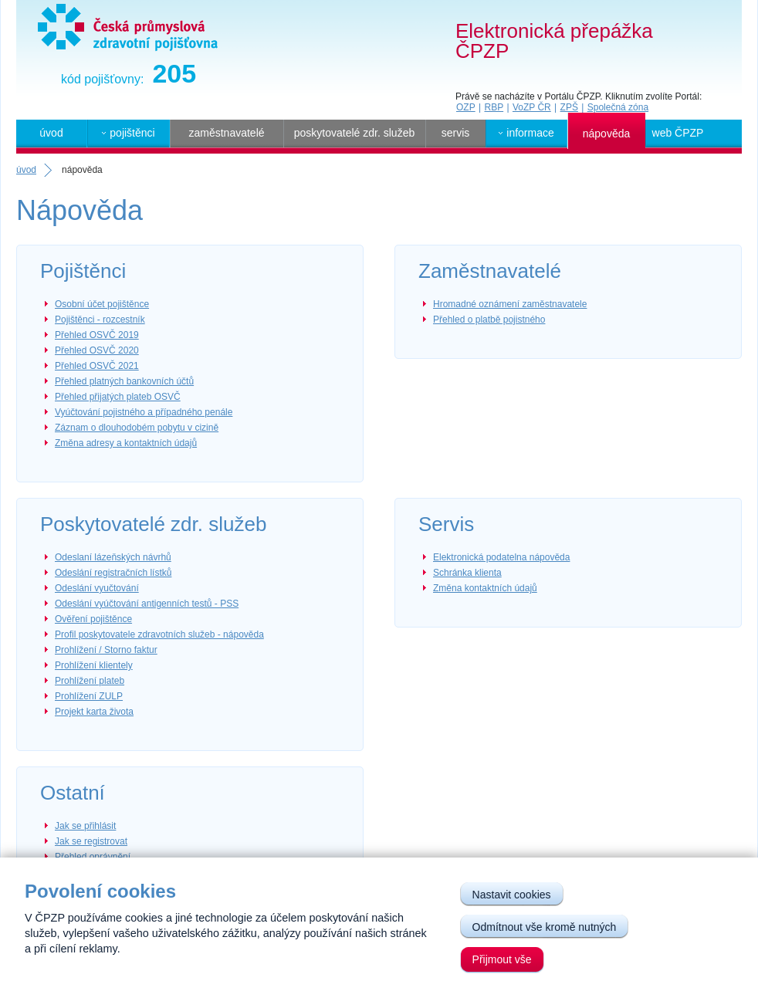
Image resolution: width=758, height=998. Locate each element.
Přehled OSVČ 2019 (97, 335)
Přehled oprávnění (92, 856)
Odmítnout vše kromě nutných (544, 927)
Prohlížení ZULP (89, 696)
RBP (493, 107)
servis (456, 133)
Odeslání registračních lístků (113, 572)
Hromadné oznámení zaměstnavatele (510, 304)
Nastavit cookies (511, 894)
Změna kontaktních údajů (485, 588)
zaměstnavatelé (226, 133)
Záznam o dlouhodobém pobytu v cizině (136, 427)
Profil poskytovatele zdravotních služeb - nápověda (159, 634)
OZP (465, 107)
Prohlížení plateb (89, 680)
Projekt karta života (94, 711)
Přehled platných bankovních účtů (124, 381)
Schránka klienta (467, 572)
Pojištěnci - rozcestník (100, 319)
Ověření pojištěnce (93, 619)
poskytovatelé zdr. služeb (354, 133)
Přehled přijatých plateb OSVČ (118, 396)
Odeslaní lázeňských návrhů (113, 557)
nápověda (607, 133)
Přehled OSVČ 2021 (97, 365)
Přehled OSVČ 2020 (97, 350)
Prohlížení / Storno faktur (106, 649)
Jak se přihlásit (85, 825)
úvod (51, 133)
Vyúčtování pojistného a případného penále (143, 412)
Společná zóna (617, 107)
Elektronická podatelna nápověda (501, 557)
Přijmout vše (502, 959)
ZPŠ (569, 107)
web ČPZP (678, 133)
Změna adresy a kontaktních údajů (126, 443)
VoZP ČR (532, 107)
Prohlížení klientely (94, 665)
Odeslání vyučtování (97, 588)
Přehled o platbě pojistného (489, 319)
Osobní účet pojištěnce (102, 304)
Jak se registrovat (91, 841)
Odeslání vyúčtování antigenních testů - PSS (147, 603)
